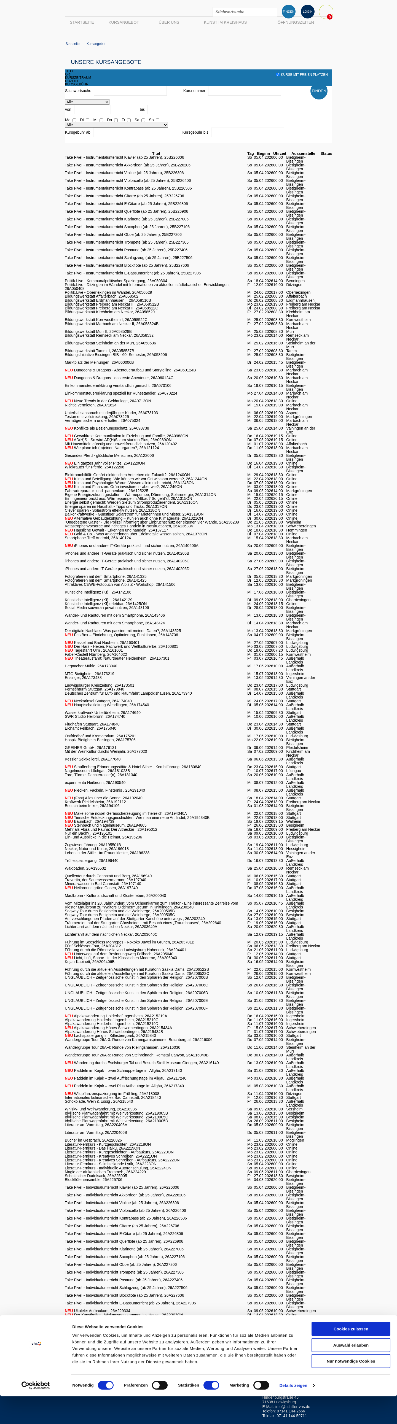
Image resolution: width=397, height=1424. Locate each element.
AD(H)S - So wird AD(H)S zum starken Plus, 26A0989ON (118, 440)
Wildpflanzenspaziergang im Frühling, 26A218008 (112, 1093)
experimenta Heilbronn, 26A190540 (95, 782)
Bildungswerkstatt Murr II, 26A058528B (98, 331)
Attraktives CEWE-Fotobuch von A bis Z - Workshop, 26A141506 (120, 584)
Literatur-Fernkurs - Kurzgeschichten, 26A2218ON (108, 1144)
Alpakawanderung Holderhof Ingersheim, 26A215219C (111, 1020)
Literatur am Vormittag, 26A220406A (96, 1125)
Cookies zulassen (351, 1356)
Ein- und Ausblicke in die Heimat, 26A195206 (103, 837)
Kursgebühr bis (195, 132)
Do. (110, 120)
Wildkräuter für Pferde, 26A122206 (94, 467)
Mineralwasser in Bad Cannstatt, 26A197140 (103, 883)
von (68, 109)
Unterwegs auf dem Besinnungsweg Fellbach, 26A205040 (119, 954)
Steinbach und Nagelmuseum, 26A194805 (106, 825)
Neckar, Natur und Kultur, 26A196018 (97, 848)
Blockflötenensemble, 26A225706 (93, 1179)
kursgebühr (76, 84)
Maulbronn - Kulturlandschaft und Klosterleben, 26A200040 (115, 895)
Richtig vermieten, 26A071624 (91, 405)
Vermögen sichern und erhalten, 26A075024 (102, 420)
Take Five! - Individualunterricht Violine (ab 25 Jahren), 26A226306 (122, 1203)
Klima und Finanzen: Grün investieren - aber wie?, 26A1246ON (123, 486)
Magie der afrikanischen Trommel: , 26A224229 (105, 1172)
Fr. (124, 120)
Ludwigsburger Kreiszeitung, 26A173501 (99, 685)
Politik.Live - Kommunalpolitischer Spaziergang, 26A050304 (116, 281)
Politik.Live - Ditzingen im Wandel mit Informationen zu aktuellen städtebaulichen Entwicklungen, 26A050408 (147, 286)
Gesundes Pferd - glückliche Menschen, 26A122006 (109, 455)
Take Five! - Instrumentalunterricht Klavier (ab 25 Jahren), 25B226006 (124, 157)
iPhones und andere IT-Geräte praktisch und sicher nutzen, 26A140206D (127, 569)
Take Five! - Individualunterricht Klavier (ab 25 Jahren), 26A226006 (122, 1187)
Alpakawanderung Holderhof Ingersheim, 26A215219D (111, 1023)
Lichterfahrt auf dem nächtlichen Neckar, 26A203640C (111, 934)
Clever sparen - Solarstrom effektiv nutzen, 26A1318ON (112, 510)
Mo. (68, 120)
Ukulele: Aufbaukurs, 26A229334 (97, 1311)
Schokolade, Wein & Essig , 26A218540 (99, 1101)
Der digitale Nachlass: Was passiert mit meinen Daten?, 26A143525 (123, 631)
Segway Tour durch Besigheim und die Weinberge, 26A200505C (120, 915)
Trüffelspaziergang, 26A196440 (92, 860)
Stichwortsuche (78, 90)
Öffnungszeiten (296, 22)
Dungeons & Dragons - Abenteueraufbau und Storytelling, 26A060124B (130, 370)
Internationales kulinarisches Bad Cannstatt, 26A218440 (113, 1097)
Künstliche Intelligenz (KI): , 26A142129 (98, 600)
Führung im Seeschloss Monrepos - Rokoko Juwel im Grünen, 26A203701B (129, 942)
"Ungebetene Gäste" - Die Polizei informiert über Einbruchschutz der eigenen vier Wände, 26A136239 (152, 522)
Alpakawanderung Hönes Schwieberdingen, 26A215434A (118, 1028)
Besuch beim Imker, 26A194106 (92, 805)
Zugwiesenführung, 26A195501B (93, 845)
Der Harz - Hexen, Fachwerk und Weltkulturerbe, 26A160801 (121, 646)
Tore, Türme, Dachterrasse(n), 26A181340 (101, 775)
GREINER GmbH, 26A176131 (91, 747)
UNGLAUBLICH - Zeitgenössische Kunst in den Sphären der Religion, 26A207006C (136, 985)
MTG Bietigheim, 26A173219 (89, 673)
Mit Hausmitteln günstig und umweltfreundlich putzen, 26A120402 (121, 444)
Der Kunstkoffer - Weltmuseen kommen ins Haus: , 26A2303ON (124, 1315)
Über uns (169, 22)
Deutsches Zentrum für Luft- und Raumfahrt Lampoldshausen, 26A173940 (128, 693)
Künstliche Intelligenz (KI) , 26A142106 (98, 592)
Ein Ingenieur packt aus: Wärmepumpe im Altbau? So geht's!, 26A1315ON (128, 498)
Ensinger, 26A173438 (83, 677)
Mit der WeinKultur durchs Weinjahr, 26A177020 (106, 751)
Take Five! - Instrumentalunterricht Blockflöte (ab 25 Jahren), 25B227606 (127, 265)
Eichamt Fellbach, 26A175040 (90, 728)
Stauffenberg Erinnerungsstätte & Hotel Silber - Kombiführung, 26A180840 (133, 767)
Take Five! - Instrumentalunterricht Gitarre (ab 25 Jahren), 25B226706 (124, 196)
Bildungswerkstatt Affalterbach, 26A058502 (101, 296)
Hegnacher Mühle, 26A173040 (91, 666)
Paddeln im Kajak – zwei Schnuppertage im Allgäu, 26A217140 (123, 1070)
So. (152, 120)
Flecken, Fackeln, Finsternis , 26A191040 (105, 790)
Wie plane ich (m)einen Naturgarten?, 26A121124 (112, 448)
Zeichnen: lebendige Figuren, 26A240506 (105, 1319)
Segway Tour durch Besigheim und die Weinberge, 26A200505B (120, 911)
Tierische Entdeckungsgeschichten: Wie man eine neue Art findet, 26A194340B (137, 817)
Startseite (82, 22)
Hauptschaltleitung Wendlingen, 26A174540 (107, 705)
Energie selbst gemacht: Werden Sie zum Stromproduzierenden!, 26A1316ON (131, 502)
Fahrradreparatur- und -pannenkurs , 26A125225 (106, 491)
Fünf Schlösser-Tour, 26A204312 (93, 946)
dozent (72, 81)
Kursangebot (124, 22)
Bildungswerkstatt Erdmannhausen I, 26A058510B (108, 300)
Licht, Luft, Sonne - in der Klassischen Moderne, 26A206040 (121, 958)
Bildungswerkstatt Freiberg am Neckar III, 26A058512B (112, 304)
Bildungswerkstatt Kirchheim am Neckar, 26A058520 (110, 312)
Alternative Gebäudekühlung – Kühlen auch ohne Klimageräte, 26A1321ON (134, 518)
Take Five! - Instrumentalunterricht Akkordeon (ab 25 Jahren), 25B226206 (128, 165)
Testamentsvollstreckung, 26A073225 (97, 416)
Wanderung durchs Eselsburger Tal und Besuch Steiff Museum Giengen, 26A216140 (142, 1063)
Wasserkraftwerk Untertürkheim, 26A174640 (103, 712)
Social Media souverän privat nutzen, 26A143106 (107, 607)
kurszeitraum (78, 78)
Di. (82, 120)
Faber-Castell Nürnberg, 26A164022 (96, 654)
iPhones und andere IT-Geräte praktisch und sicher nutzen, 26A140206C (127, 561)
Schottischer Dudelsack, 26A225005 (96, 1176)
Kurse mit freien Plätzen (302, 75)
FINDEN (288, 11)
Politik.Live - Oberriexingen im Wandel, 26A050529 (108, 292)
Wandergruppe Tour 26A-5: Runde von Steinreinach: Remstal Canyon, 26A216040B (136, 1055)
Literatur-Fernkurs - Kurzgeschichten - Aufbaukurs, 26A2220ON (119, 1152)
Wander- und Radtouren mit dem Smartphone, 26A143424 (115, 623)
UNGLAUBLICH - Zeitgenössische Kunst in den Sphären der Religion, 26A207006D (136, 993)
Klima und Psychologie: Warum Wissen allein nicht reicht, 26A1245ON (129, 483)
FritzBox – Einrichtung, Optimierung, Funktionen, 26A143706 (121, 635)
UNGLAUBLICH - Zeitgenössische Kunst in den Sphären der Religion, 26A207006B (136, 977)
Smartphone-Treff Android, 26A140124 (98, 538)
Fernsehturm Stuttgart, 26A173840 (94, 689)
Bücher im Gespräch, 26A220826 (93, 1140)
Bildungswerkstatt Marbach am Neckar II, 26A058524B (112, 324)
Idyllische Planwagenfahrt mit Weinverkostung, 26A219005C (116, 1117)
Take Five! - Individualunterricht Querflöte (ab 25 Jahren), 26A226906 (124, 1241)
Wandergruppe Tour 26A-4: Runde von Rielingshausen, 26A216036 (122, 1047)
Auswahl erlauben (351, 1373)
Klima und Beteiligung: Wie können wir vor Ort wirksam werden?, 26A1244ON (136, 479)
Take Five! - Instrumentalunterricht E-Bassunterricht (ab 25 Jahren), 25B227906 (133, 273)
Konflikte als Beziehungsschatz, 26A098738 (107, 428)
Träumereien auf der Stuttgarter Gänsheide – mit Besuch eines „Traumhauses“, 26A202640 (143, 923)
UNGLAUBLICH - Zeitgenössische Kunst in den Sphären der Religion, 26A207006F (136, 1008)
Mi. (95, 120)
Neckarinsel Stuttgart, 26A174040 (98, 701)
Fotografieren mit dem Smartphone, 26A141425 (106, 580)
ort (68, 74)
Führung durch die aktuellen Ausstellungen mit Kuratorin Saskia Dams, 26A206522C (137, 973)
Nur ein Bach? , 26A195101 (88, 833)
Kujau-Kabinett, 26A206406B (90, 961)
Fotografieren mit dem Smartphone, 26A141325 (106, 576)
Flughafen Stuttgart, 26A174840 (92, 724)
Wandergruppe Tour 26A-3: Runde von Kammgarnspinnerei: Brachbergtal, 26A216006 (138, 1039)
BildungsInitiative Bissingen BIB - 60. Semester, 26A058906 (116, 354)
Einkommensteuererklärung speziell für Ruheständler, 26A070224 (121, 393)
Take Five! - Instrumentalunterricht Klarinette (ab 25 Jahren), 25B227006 (127, 219)
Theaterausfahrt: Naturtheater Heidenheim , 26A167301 (117, 658)
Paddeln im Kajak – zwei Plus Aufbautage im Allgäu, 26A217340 (124, 1086)
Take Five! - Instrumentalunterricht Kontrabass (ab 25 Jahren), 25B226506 (128, 188)
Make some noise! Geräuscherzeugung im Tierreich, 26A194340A (126, 813)
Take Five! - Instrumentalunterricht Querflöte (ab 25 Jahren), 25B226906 (126, 211)
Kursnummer (194, 90)
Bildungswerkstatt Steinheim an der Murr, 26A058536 (110, 343)
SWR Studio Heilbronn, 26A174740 (95, 716)
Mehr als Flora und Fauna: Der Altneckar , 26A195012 (111, 829)
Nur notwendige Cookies (351, 1389)
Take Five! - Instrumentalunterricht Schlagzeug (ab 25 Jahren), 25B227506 (128, 257)
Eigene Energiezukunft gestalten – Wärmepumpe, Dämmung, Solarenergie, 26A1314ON (140, 494)
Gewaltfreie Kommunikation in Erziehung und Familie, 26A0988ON (126, 436)
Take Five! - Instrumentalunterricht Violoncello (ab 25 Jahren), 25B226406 (128, 180)
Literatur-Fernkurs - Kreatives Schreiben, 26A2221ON (111, 1156)
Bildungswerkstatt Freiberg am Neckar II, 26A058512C (111, 308)
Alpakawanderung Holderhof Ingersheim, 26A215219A (116, 1016)
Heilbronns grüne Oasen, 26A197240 (101, 888)
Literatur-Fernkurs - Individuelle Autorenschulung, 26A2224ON (118, 1168)
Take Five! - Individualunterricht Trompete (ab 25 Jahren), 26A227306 (124, 1272)
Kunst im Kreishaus (225, 22)
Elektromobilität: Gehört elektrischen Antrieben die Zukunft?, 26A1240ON (127, 475)
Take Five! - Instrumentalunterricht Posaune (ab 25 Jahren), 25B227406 (126, 250)
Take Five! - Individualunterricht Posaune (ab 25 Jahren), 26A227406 (124, 1280)
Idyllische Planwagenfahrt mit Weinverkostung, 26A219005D (116, 1121)
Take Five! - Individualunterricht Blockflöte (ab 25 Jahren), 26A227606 (124, 1295)
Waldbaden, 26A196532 (85, 868)
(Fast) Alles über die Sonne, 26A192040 (104, 798)
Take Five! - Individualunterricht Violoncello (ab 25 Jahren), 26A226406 (125, 1210)
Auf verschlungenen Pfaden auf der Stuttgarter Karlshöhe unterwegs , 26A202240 (135, 918)
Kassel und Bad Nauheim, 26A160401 (102, 642)
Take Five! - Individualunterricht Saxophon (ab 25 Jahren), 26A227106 (125, 1257)
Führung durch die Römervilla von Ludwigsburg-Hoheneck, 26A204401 (125, 950)
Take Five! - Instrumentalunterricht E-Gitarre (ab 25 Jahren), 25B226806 (126, 203)
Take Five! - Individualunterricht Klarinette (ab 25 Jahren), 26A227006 (124, 1249)
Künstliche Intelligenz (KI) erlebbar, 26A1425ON (106, 604)
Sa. (137, 120)
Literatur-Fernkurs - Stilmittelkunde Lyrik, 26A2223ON (111, 1164)
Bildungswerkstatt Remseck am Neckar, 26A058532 (109, 335)
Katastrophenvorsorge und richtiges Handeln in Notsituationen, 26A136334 (129, 526)
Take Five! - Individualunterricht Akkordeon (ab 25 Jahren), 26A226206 (125, 1195)
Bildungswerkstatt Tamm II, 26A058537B (99, 351)
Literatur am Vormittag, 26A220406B (96, 1132)
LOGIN (307, 11)
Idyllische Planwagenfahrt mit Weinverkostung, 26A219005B (116, 1113)
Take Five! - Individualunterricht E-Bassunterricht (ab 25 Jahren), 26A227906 (130, 1303)
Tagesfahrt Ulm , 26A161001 (94, 650)
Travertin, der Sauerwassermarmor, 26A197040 (105, 880)
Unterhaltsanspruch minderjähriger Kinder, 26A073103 (111, 413)
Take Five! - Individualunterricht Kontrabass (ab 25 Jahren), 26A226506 (126, 1218)
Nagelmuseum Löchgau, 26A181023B (97, 770)
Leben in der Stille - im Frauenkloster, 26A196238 (107, 853)
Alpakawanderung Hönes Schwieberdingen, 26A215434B (114, 1031)
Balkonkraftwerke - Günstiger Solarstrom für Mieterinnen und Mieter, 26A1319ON (134, 514)
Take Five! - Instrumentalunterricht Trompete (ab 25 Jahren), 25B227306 (127, 242)
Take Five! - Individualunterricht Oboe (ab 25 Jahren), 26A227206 (121, 1264)
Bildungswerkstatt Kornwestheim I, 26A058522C (106, 319)
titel (69, 71)
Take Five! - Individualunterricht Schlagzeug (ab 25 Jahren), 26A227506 (126, 1287)
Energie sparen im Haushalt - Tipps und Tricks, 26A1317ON (116, 506)
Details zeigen (293, 1413)
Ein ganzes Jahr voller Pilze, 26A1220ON (105, 463)
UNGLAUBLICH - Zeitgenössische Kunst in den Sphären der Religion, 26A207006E (136, 1000)
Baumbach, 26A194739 (89, 821)
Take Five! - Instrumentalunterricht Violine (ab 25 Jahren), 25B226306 (124, 173)
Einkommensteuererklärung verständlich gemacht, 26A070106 (118, 385)
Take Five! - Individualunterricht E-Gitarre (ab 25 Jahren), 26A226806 (124, 1233)
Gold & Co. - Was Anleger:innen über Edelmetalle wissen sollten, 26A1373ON (136, 534)
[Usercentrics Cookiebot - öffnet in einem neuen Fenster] (36, 1413)
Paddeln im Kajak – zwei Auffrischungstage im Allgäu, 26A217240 (125, 1078)
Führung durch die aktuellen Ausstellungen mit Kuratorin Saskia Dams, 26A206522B (137, 969)
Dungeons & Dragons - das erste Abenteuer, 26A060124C (119, 378)
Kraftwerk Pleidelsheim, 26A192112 (95, 802)
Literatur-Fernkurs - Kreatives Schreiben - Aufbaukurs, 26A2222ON (122, 1160)
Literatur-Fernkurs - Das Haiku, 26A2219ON (102, 1148)
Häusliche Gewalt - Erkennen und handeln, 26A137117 (116, 530)
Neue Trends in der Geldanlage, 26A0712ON (108, 401)
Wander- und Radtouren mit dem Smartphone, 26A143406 (115, 615)
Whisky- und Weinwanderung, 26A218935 (101, 1109)
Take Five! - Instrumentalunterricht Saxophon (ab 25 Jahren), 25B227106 (127, 227)
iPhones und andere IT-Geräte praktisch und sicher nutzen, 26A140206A (131, 545)
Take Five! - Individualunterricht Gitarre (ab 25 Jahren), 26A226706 (122, 1226)
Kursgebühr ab (77, 132)
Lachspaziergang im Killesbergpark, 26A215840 (110, 1035)
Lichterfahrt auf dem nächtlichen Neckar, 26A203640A (111, 926)
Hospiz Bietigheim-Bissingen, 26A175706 (100, 740)
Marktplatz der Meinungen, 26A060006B (99, 362)
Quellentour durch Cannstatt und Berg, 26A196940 (108, 876)
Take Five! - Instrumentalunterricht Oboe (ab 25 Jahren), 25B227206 (123, 234)
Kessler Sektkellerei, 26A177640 (92, 759)
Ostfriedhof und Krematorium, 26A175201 (100, 736)
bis (142, 109)
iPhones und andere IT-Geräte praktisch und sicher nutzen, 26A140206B (127, 553)
